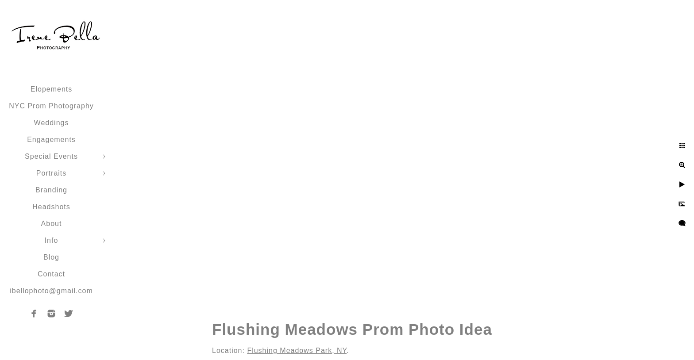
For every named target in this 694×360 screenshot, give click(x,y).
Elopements (52, 89)
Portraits (51, 173)
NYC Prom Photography (51, 106)
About (51, 223)
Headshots (51, 207)
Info (51, 240)
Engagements (51, 139)
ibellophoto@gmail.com (51, 291)
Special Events (51, 156)
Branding (51, 190)
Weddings (51, 122)
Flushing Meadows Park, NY (297, 350)
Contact (51, 274)
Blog (51, 257)
